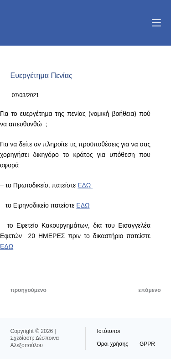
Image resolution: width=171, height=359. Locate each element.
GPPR (147, 344)
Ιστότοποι (108, 331)
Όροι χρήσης (112, 344)
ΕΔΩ (85, 185)
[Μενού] (156, 22)
